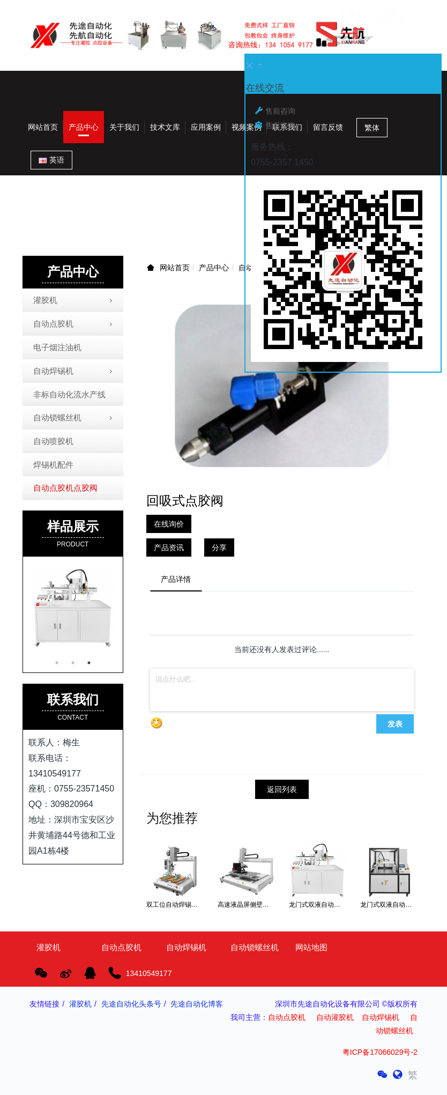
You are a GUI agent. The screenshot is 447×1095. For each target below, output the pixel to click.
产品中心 (214, 267)
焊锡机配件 (53, 464)
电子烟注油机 (57, 347)
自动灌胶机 (335, 1017)
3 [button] (89, 662)
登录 (355, 14)
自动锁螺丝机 (74, 418)
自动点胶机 (74, 324)
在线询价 (169, 524)
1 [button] (56, 662)
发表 (395, 724)
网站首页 (43, 127)
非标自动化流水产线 (69, 394)
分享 (219, 547)
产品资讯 (169, 547)
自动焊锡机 (74, 372)
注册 (389, 14)
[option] (73, 609)
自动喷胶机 (53, 441)
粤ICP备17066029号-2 (380, 1052)
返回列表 (282, 790)
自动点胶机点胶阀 (65, 487)
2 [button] (73, 662)
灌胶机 (74, 301)
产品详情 (176, 579)
